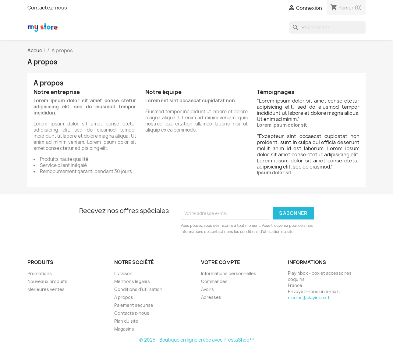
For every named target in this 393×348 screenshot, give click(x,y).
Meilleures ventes (46, 289)
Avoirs (207, 289)
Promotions (39, 273)
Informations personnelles (228, 273)
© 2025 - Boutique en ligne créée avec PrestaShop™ (196, 340)
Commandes (214, 281)
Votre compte (220, 262)
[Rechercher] (327, 27)
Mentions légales (132, 281)
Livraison (123, 273)
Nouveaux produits (47, 281)
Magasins (124, 329)
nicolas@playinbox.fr (309, 297)
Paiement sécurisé (133, 305)
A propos (123, 297)
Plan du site (126, 321)
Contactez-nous (47, 7)
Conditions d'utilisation (138, 289)
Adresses (211, 297)
